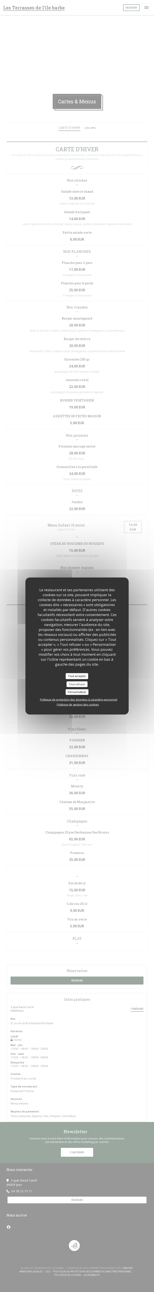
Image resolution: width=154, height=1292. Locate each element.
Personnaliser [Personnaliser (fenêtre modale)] (77, 692)
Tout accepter (77, 676)
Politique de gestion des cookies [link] (78, 704)
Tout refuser (77, 684)
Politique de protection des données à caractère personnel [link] (78, 699)
